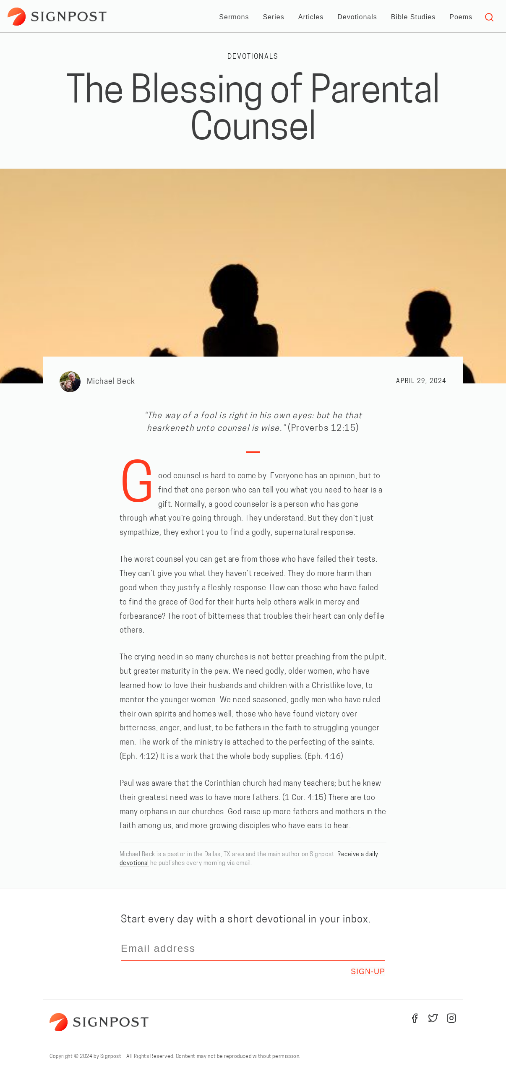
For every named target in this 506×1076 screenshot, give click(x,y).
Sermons (234, 17)
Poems (460, 17)
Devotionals (357, 17)
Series (273, 17)
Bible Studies (413, 17)
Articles (310, 17)
